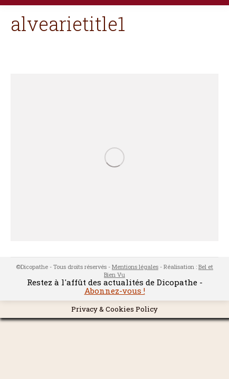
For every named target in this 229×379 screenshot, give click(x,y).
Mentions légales (135, 267)
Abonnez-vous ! (114, 290)
